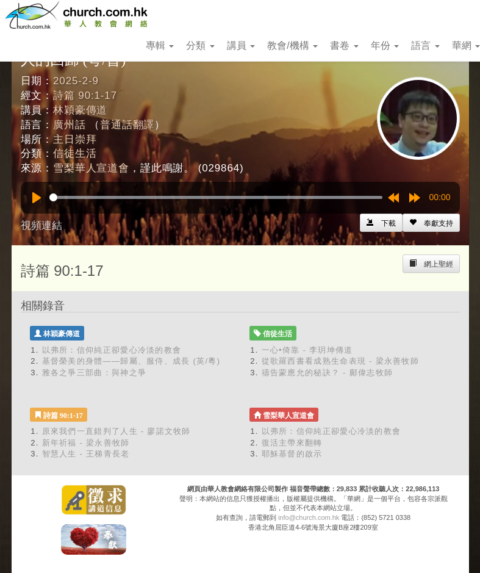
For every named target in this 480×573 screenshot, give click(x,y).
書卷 (344, 45)
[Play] (36, 197)
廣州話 (69, 125)
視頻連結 (41, 225)
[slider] (215, 197)
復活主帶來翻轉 (292, 442)
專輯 (160, 45)
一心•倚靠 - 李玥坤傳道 (307, 350)
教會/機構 (292, 45)
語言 (425, 45)
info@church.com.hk (308, 517)
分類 (200, 45)
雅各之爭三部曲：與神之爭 (94, 372)
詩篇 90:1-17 (85, 95)
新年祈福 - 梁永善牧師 (86, 442)
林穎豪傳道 (80, 110)
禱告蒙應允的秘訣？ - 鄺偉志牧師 (327, 372)
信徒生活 (74, 153)
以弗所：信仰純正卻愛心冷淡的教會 (112, 350)
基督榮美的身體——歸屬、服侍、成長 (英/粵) (131, 361)
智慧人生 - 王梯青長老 (86, 453)
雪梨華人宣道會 (91, 168)
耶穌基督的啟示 (292, 453)
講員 (241, 45)
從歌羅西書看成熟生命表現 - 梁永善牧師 (341, 361)
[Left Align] (431, 223)
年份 (385, 45)
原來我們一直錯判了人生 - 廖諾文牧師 (116, 431)
